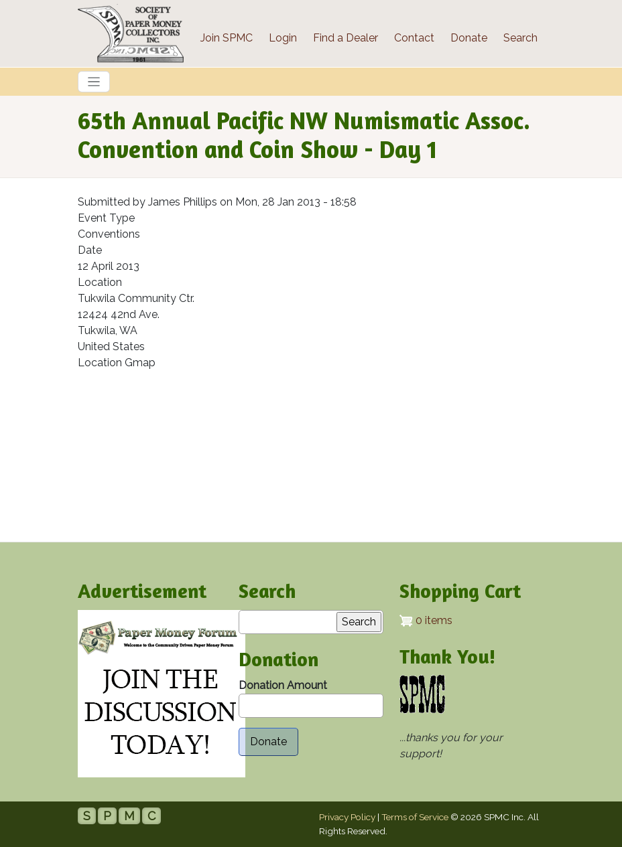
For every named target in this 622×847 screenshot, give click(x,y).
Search (520, 37)
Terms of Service (414, 817)
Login (283, 37)
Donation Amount (283, 685)
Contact (414, 37)
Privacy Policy (347, 817)
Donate (468, 37)
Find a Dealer (345, 37)
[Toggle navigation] (94, 81)
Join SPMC (226, 37)
